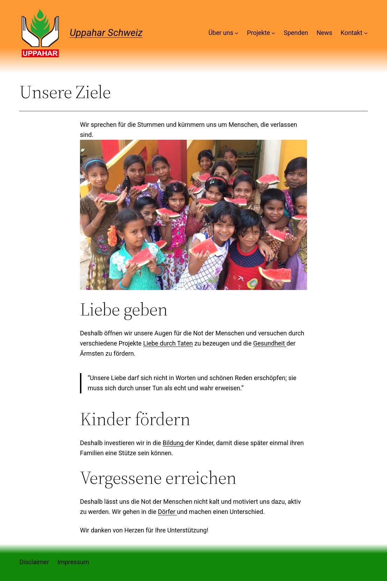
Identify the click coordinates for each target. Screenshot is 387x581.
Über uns (221, 32)
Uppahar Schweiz (106, 32)
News (324, 32)
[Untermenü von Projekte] (273, 33)
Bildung (174, 442)
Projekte (258, 32)
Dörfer (167, 511)
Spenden (296, 32)
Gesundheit (269, 343)
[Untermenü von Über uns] (237, 33)
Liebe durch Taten (168, 343)
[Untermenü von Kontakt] (366, 33)
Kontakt (351, 32)
